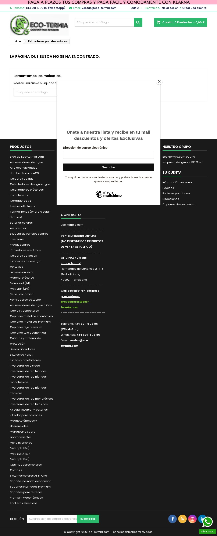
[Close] (159, 81)
